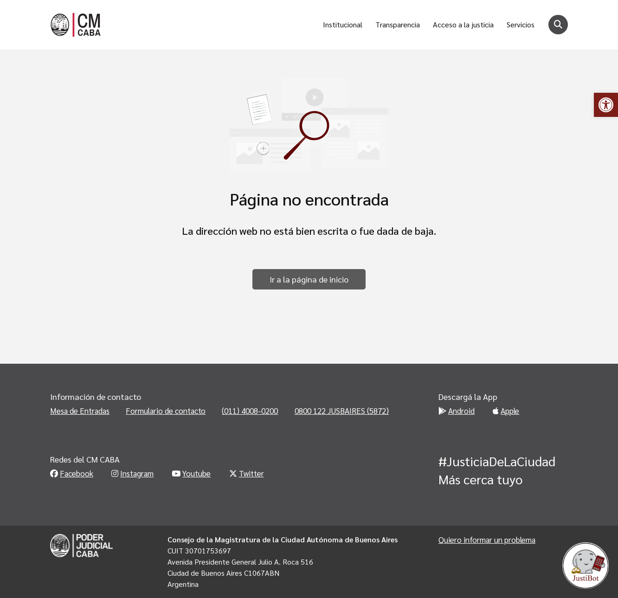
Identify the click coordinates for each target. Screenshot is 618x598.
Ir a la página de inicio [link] (309, 279)
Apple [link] (506, 410)
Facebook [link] (71, 473)
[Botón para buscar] (558, 24)
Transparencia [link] (397, 24)
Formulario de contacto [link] (166, 410)
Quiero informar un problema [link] (486, 539)
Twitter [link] (246, 473)
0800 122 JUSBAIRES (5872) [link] (342, 410)
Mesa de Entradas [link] (79, 410)
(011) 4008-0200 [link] (250, 410)
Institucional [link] (342, 24)
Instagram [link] (132, 473)
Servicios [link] (520, 24)
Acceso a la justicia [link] (463, 24)
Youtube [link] (191, 473)
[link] (606, 105)
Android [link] (456, 410)
